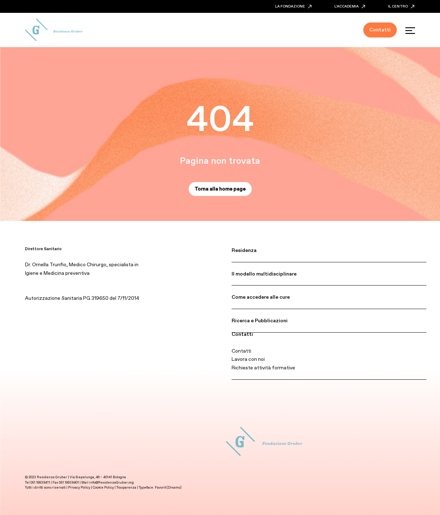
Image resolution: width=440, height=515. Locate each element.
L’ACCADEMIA (349, 6)
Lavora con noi (248, 359)
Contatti (242, 334)
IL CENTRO (401, 6)
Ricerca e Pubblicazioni (260, 320)
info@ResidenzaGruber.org (111, 482)
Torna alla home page (220, 189)
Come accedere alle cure (261, 297)
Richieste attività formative (263, 367)
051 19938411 (40, 482)
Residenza (244, 250)
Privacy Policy (79, 487)
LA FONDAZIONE (293, 6)
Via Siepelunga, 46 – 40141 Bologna (98, 477)
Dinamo (174, 487)
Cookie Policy (104, 487)
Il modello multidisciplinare (264, 274)
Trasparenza (126, 487)
